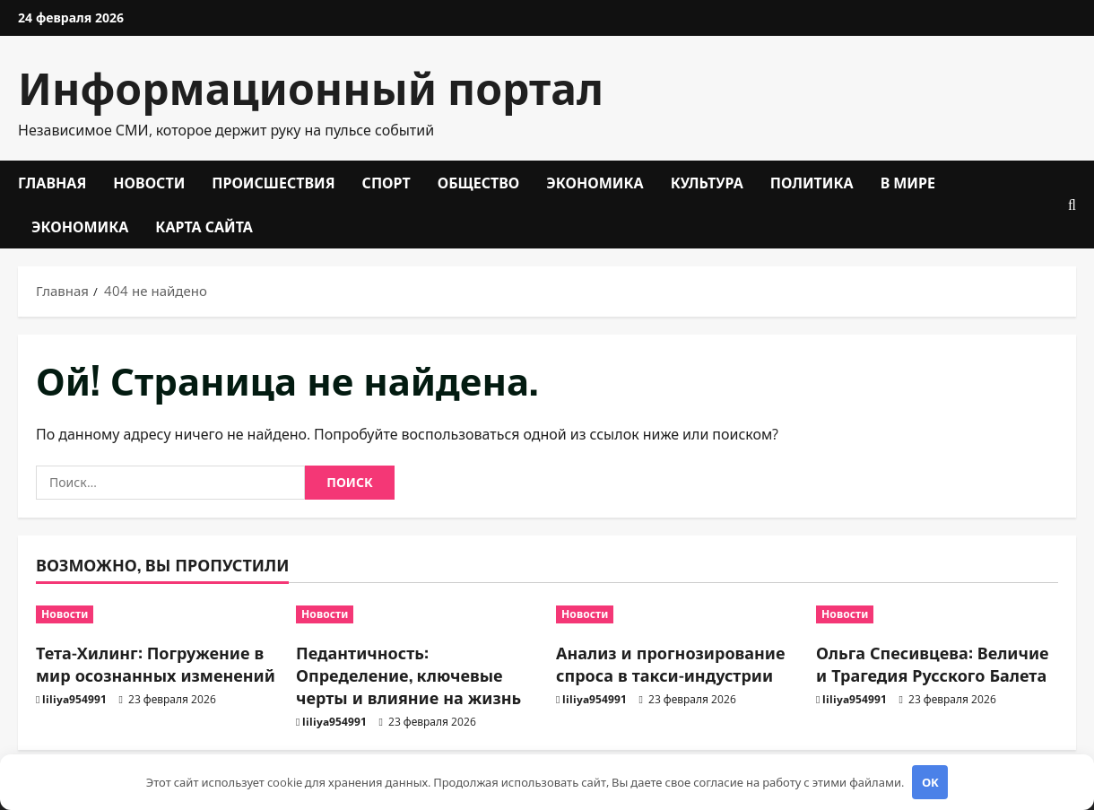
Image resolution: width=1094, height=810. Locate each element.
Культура (707, 182)
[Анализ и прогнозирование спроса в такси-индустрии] (677, 614)
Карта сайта (204, 226)
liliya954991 (74, 699)
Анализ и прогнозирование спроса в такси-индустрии (671, 663)
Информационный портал (310, 86)
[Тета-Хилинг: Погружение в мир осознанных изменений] (157, 614)
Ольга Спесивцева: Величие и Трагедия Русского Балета (932, 663)
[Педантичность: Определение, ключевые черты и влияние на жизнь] (417, 614)
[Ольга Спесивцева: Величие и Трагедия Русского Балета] (937, 614)
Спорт (386, 182)
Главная (52, 182)
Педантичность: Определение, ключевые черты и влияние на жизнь (408, 674)
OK (930, 782)
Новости (149, 182)
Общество (479, 182)
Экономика (594, 182)
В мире (908, 182)
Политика (812, 182)
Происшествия (273, 182)
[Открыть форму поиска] (1072, 204)
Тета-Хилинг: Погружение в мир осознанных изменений (155, 663)
